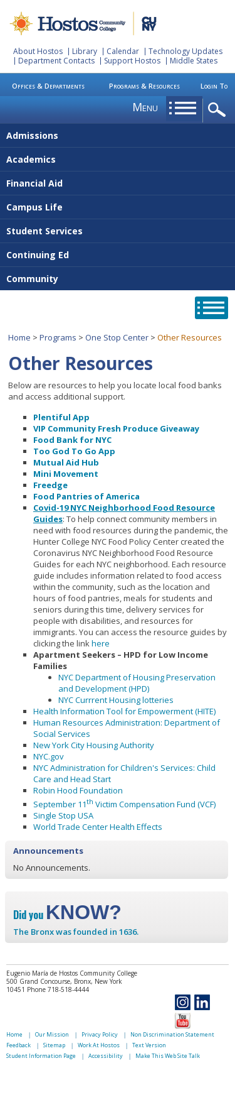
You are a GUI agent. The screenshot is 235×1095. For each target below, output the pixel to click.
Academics (31, 159)
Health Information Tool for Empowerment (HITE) (124, 711)
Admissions (32, 135)
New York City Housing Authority (93, 745)
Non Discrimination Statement (172, 1034)
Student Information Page (41, 1056)
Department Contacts (56, 60)
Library (84, 51)
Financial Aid (34, 183)
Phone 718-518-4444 (58, 989)
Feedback (18, 1045)
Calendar (123, 51)
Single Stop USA (63, 815)
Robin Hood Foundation (78, 790)
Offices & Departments (48, 85)
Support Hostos (132, 60)
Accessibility (105, 1056)
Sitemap (54, 1045)
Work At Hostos (99, 1045)
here (100, 643)
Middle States (193, 60)
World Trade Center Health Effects (97, 826)
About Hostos (38, 51)
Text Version (149, 1045)
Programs (57, 337)
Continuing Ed (37, 255)
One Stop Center (117, 337)
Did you (67, 914)
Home (19, 337)
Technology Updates (185, 51)
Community (32, 279)
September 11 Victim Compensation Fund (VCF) (124, 804)
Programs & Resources (144, 85)
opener (219, 110)
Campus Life (34, 207)
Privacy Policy (99, 1034)
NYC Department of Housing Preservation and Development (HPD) (137, 683)
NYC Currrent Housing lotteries (116, 699)
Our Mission (52, 1034)
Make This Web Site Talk (167, 1056)
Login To (214, 85)
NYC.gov (48, 756)
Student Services (44, 231)
